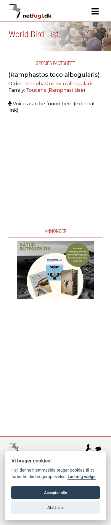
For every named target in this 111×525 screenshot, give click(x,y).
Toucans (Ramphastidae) (55, 90)
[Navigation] (95, 11)
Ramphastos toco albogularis (58, 83)
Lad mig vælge (81, 476)
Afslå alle (55, 507)
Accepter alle (55, 492)
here (67, 104)
